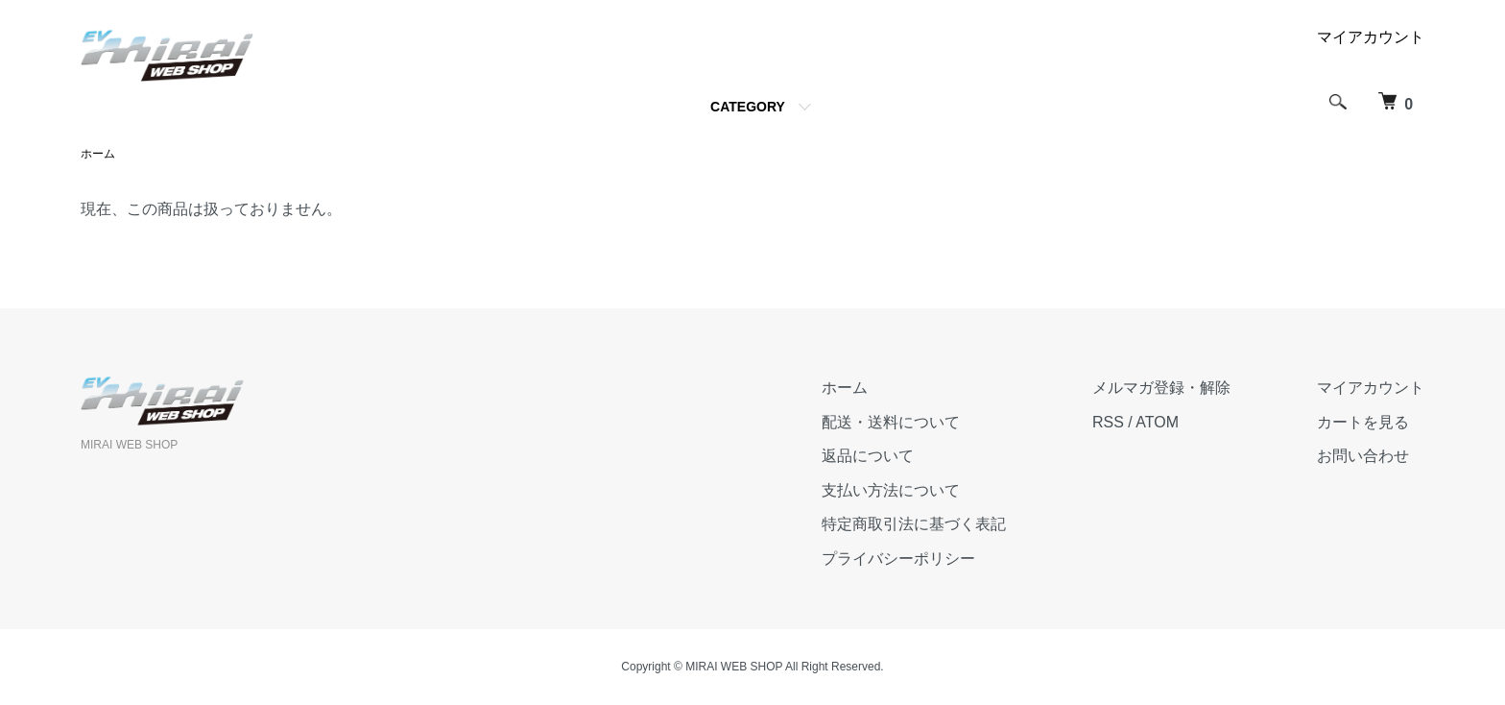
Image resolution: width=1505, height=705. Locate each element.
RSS (1108, 422)
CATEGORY (747, 106)
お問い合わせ (1363, 456)
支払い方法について (891, 490)
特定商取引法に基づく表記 (914, 524)
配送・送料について (891, 422)
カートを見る (1363, 422)
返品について (868, 456)
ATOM (1157, 422)
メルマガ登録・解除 (1161, 387)
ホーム (98, 153)
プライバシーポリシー (898, 558)
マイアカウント (1370, 37)
